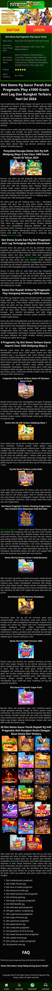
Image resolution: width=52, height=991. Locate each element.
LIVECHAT (45, 986)
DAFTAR (13, 29)
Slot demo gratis (32, 257)
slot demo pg (12, 235)
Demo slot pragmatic (9, 529)
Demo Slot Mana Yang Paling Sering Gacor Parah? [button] (24, 965)
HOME (6, 986)
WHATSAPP (32, 986)
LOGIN (39, 29)
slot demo (32, 109)
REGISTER (19, 986)
